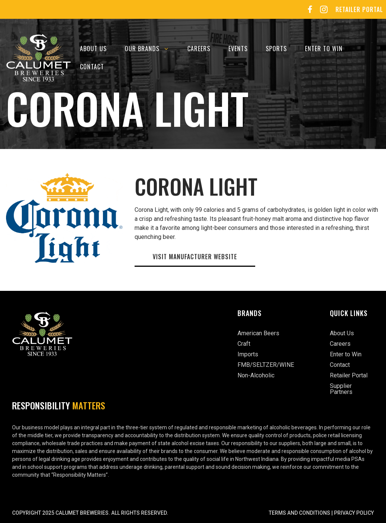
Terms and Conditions (299, 513)
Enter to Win (324, 48)
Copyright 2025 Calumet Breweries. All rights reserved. (90, 513)
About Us (93, 48)
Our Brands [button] (151, 49)
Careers (198, 48)
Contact (92, 66)
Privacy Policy (354, 513)
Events (238, 48)
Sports (276, 48)
